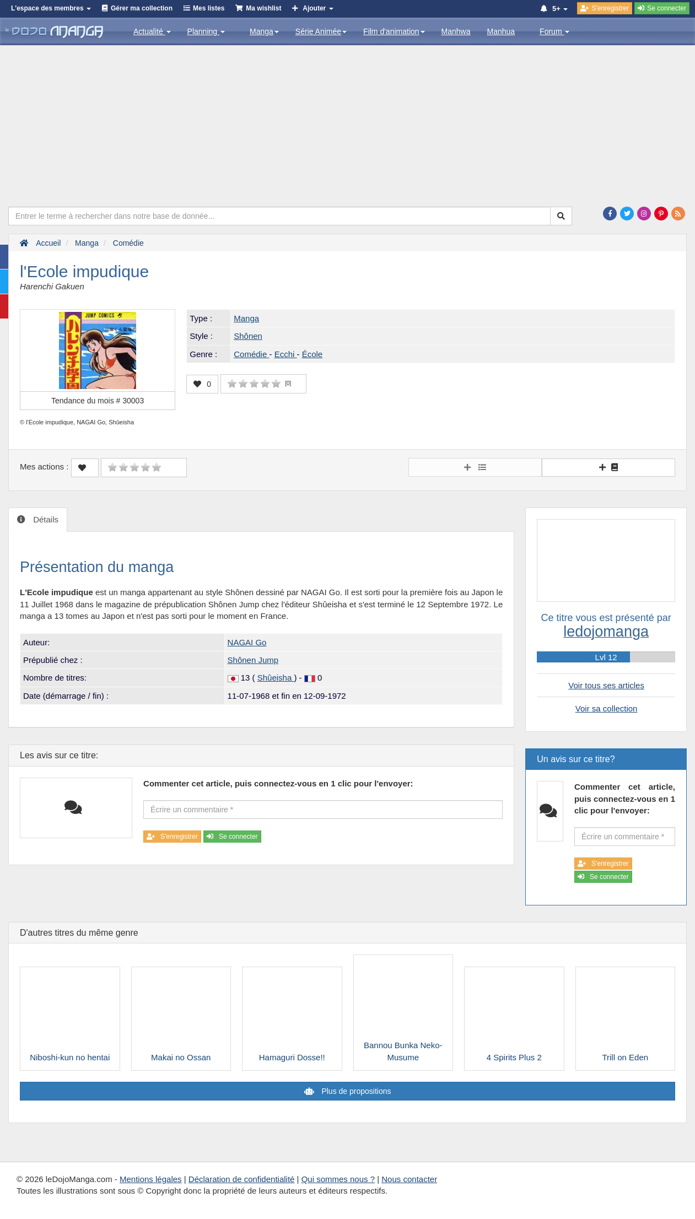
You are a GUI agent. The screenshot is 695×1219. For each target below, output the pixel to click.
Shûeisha (275, 677)
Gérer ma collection (142, 8)
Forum (554, 31)
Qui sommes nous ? (338, 1179)
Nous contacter (409, 1179)
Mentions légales (151, 1179)
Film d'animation (394, 31)
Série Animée (321, 31)
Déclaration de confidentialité (241, 1179)
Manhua (501, 31)
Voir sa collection (606, 708)
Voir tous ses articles (606, 685)
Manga (264, 31)
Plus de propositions (355, 1091)
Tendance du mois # (97, 400)
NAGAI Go (247, 642)
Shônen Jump (253, 660)
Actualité (152, 31)
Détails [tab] (44, 519)
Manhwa (456, 31)
